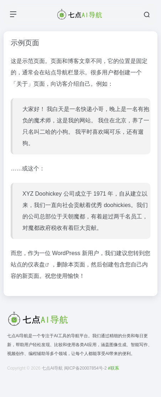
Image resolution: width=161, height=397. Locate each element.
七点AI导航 (52, 368)
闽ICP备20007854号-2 (85, 368)
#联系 (113, 368)
